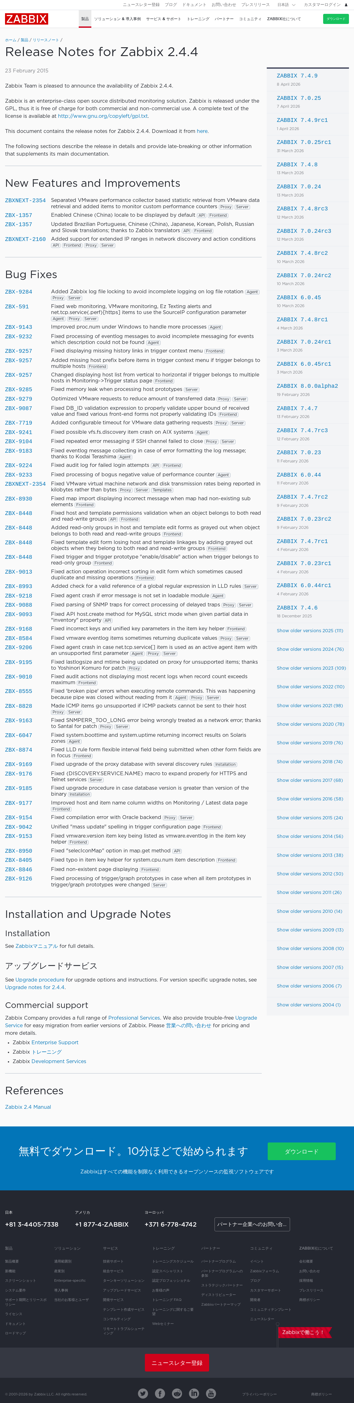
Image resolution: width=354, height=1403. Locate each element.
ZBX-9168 (18, 629)
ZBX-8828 (18, 706)
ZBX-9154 (18, 818)
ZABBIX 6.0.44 (299, 475)
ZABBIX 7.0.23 (299, 452)
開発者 (255, 1300)
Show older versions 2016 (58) (310, 799)
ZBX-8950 (18, 851)
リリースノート (46, 40)
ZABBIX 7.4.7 (297, 408)
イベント (257, 1261)
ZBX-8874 (18, 750)
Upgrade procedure (39, 980)
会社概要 (306, 1261)
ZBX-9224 (18, 465)
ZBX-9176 (18, 774)
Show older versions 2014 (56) (310, 837)
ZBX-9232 (18, 337)
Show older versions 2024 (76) (310, 649)
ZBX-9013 (18, 572)
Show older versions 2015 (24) (310, 818)
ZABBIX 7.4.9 (297, 76)
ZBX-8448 (18, 513)
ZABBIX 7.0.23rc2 (304, 519)
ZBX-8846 (18, 869)
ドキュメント (194, 5)
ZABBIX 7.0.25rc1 (304, 142)
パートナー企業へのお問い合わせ (253, 1224)
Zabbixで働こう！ (303, 1332)
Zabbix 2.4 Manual (28, 1107)
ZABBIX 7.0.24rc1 (304, 342)
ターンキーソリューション (124, 1280)
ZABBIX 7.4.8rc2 (302, 253)
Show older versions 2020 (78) (310, 724)
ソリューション (67, 1248)
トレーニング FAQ (166, 1300)
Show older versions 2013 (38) (310, 855)
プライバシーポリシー (259, 1394)
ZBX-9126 (18, 879)
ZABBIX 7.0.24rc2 (304, 275)
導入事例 (61, 1290)
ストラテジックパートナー (222, 1285)
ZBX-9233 (18, 475)
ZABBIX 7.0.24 (299, 187)
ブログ (171, 5)
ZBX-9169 (18, 764)
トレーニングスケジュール (173, 1261)
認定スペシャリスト (167, 1271)
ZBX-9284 (18, 292)
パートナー (210, 1248)
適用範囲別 (62, 1261)
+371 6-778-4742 (171, 1224)
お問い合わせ (224, 5)
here (202, 131)
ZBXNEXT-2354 (25, 200)
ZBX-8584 (18, 638)
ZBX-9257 (18, 351)
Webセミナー (163, 1324)
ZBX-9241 (18, 432)
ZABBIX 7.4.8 (297, 165)
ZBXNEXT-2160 (25, 239)
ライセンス (13, 1314)
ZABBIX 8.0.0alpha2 (307, 386)
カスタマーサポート (265, 1290)
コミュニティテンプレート (271, 1309)
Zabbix (26, 19)
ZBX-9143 (18, 327)
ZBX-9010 (18, 677)
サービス (110, 1248)
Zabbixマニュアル (36, 946)
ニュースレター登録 (141, 5)
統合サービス (113, 1271)
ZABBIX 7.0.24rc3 (304, 231)
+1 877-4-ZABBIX (102, 1224)
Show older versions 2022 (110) (311, 687)
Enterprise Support (54, 1042)
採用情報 (306, 1280)
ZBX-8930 (18, 499)
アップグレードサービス (122, 1290)
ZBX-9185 (18, 788)
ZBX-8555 (18, 691)
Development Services (58, 1061)
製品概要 (12, 1261)
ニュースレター (262, 1319)
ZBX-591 (17, 307)
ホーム (10, 40)
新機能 (10, 1271)
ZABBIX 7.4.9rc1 (302, 120)
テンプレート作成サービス (124, 1309)
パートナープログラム (218, 1261)
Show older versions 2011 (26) (309, 893)
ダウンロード (336, 18)
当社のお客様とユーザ (71, 1300)
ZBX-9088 (18, 605)
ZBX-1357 (18, 215)
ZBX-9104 (18, 441)
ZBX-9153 (18, 836)
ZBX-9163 (18, 720)
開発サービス (113, 1300)
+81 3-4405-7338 (32, 1224)
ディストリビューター (218, 1295)
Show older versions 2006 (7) (309, 986)
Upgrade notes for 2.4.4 (35, 987)
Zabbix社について (316, 1248)
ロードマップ (15, 1333)
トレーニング (46, 1052)
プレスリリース (255, 5)
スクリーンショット (20, 1280)
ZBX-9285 (18, 389)
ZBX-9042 (18, 827)
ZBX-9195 (18, 662)
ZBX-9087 (18, 408)
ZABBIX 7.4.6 (297, 608)
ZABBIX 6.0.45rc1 (304, 364)
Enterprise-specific (70, 1280)
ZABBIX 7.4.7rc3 (302, 430)
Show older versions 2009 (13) (310, 930)
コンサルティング (117, 1319)
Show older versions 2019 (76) (310, 743)
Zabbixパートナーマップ (221, 1304)
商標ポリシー (309, 1300)
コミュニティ (261, 1248)
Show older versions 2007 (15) (310, 968)
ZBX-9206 (18, 647)
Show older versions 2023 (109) (311, 668)
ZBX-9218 (18, 596)
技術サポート (113, 1261)
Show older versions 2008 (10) (310, 949)
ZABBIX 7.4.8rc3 (302, 209)
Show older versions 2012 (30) (310, 874)
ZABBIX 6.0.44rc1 (304, 585)
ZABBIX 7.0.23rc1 (304, 563)
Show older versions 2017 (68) (310, 780)
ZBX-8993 (18, 586)
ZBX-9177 (18, 803)
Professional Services (134, 1018)
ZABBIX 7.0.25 (299, 98)
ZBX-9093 (18, 614)
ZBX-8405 (18, 860)
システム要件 (15, 1290)
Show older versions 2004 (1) (309, 1005)
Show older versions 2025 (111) (310, 631)
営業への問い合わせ (188, 1025)
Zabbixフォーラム (264, 1271)
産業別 (59, 1271)
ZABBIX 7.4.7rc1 (302, 541)
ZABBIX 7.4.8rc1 (302, 320)
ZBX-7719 (18, 423)
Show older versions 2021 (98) (310, 706)
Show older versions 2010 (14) (309, 911)
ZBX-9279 (18, 399)
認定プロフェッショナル (171, 1280)
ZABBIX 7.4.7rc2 (302, 497)
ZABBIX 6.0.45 (299, 297)
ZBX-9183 (18, 451)
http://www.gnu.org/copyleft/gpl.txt (103, 116)
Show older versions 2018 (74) (310, 762)
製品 (24, 40)
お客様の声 (160, 1290)
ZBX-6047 (18, 735)
